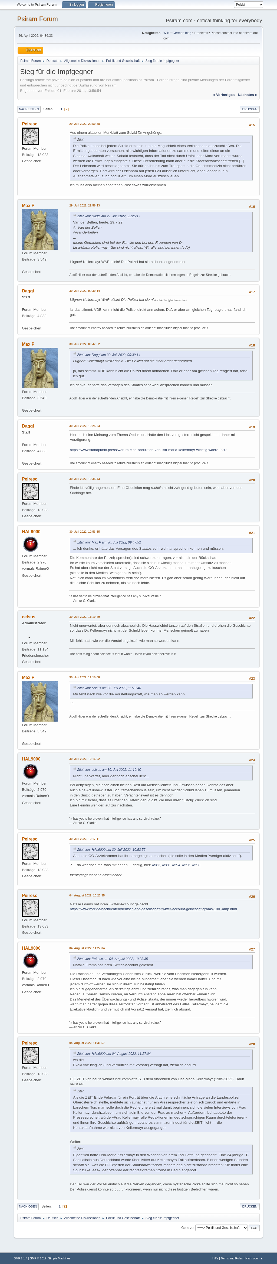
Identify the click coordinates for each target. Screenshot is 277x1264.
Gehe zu (187, 1227)
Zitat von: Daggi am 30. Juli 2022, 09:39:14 (108, 355)
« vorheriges (224, 95)
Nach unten (29, 109)
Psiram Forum (37, 18)
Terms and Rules (232, 1258)
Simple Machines (59, 1258)
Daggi (28, 291)
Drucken (249, 109)
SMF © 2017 (38, 1258)
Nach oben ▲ (254, 1258)
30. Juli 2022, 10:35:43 (84, 479)
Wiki (166, 33)
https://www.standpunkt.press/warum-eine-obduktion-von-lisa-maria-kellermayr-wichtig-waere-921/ (148, 450)
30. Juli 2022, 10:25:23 (84, 426)
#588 (166, 865)
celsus (28, 617)
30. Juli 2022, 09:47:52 (84, 344)
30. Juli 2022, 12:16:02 (84, 759)
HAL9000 (31, 531)
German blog (182, 33)
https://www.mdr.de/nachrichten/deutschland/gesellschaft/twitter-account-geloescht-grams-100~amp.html (153, 909)
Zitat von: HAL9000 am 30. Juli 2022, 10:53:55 (111, 850)
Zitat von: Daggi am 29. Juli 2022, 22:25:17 (108, 216)
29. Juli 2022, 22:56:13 (84, 205)
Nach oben (28, 1206)
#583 (156, 865)
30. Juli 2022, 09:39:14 (84, 290)
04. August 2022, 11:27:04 (87, 948)
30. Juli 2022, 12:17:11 (84, 839)
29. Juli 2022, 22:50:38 (84, 123)
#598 (196, 865)
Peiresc (29, 124)
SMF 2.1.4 (20, 1258)
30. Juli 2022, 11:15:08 (84, 677)
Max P (28, 205)
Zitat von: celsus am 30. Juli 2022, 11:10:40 (109, 688)
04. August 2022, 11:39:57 (87, 1043)
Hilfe (215, 1258)
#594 (176, 865)
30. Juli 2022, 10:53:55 (84, 531)
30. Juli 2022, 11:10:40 (84, 616)
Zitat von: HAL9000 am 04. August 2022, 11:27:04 (114, 1054)
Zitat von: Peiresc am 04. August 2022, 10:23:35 (112, 959)
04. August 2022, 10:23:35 (87, 895)
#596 (186, 865)
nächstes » (247, 95)
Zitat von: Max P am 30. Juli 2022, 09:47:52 (109, 542)
